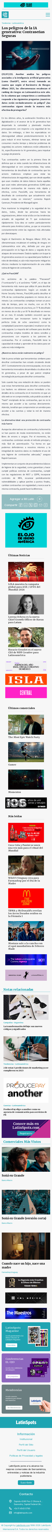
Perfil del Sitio (26, 1444)
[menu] (48, 15)
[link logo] (5, 14)
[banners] (26, 4)
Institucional (26, 1439)
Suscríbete (26, 1482)
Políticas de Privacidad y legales (26, 1455)
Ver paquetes (12, 1376)
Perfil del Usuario (26, 1450)
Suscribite (11, 1345)
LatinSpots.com (23, 1525)
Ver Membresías (14, 1408)
